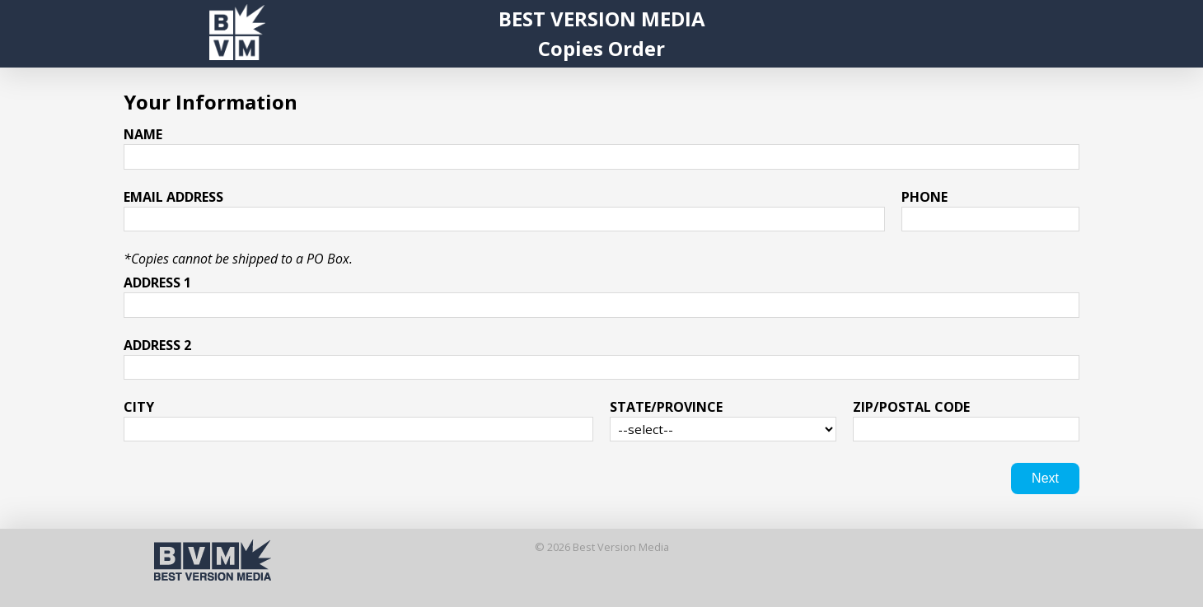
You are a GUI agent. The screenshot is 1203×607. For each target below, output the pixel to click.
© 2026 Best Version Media (602, 546)
